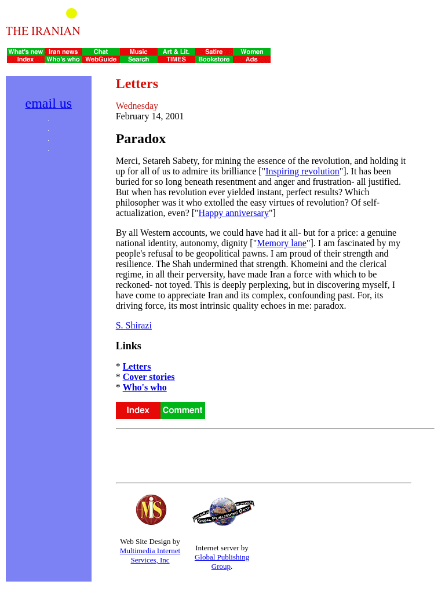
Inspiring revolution (302, 171)
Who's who (145, 387)
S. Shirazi (134, 325)
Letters (137, 366)
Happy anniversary (234, 213)
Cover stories (149, 377)
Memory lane (282, 243)
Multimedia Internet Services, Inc (150, 555)
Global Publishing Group (222, 562)
